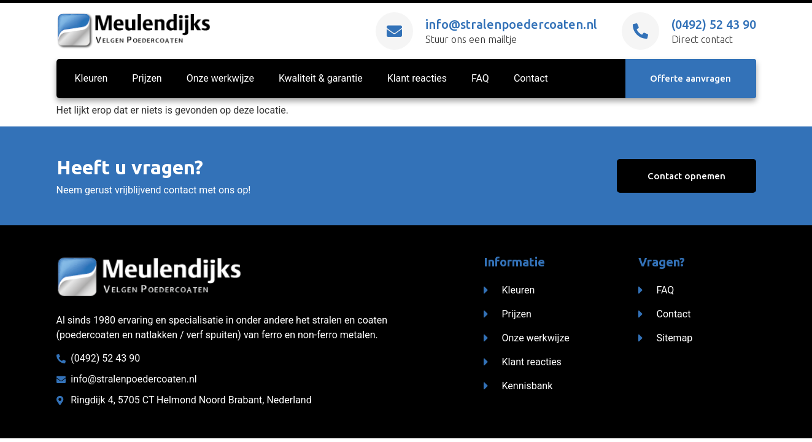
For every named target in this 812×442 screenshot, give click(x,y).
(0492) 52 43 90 (713, 24)
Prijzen (146, 79)
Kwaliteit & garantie (321, 79)
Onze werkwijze (220, 79)
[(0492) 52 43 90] (640, 31)
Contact (531, 79)
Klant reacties (417, 79)
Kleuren (91, 79)
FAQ (480, 79)
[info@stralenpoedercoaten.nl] (394, 31)
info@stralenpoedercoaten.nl (511, 24)
